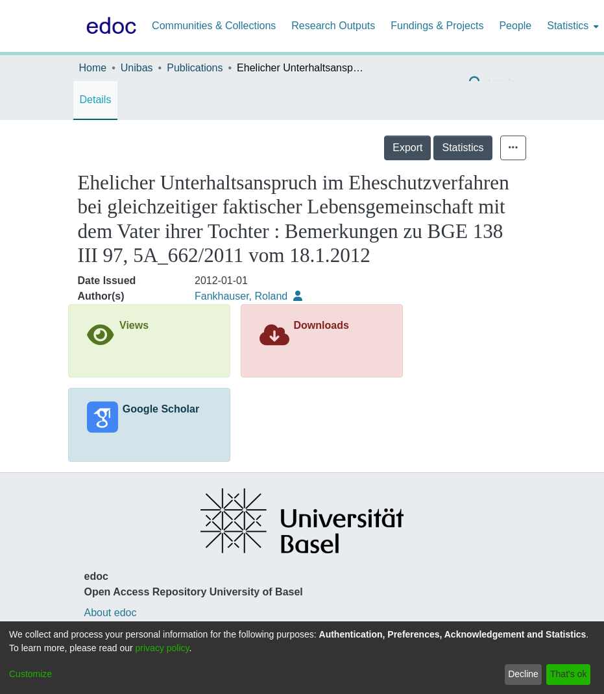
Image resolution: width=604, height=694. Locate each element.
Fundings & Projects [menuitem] (437, 25)
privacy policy (162, 648)
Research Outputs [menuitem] (333, 25)
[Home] (109, 26)
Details (96, 99)
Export (407, 147)
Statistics (462, 147)
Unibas (137, 67)
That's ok (568, 674)
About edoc (110, 612)
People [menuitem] (515, 25)
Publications (195, 67)
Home (93, 67)
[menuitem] (571, 26)
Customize (30, 674)
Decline (523, 674)
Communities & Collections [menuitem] (214, 25)
